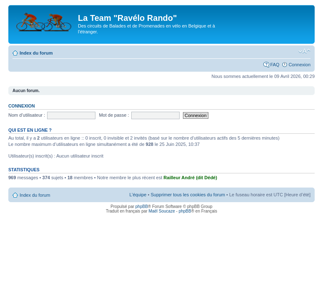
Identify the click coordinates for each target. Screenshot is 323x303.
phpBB (141, 206)
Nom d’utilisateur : (26, 115)
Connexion (299, 64)
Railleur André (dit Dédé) (190, 177)
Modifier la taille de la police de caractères (304, 51)
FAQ (274, 64)
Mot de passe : (114, 115)
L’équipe (137, 194)
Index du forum (36, 52)
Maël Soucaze (161, 211)
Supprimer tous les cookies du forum (187, 194)
